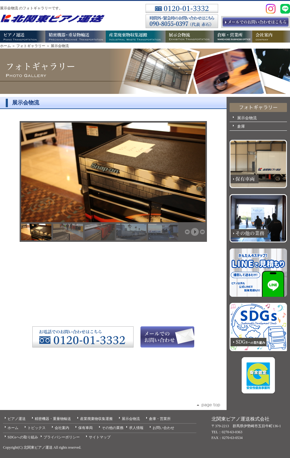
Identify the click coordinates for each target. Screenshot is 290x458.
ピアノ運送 (17, 419)
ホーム (5, 46)
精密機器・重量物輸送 (53, 419)
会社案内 (62, 428)
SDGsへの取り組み (23, 437)
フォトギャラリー (30, 46)
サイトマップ (100, 437)
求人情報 (136, 428)
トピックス (36, 428)
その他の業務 (113, 428)
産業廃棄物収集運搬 (96, 419)
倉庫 (241, 126)
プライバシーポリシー (62, 437)
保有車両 (85, 428)
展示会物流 (247, 118)
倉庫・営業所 (160, 419)
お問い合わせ (163, 428)
